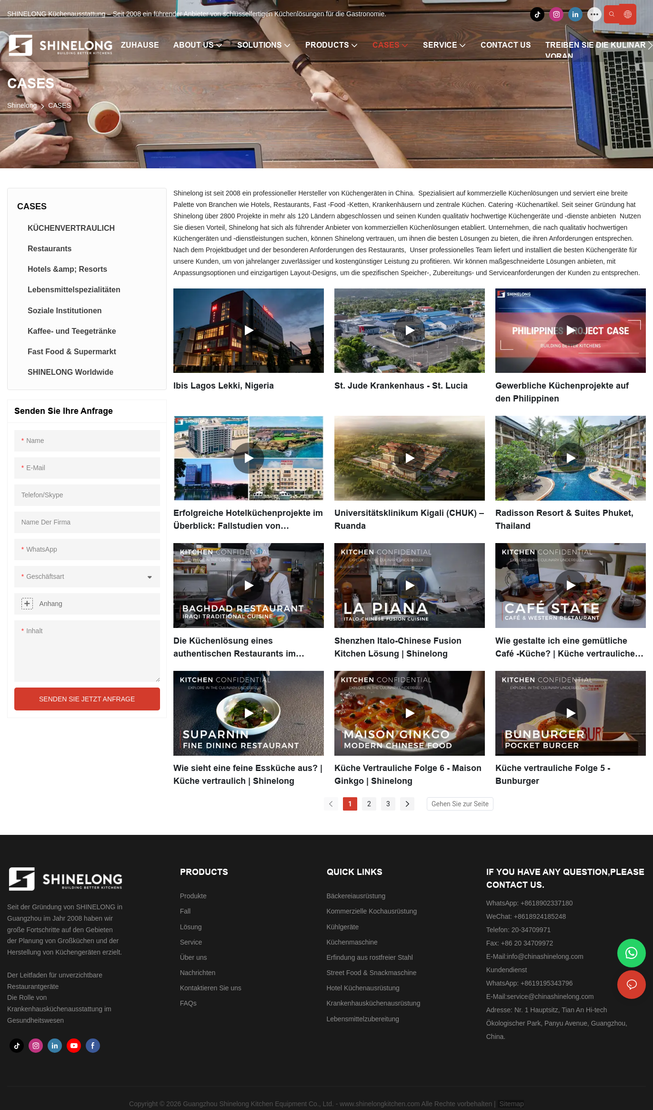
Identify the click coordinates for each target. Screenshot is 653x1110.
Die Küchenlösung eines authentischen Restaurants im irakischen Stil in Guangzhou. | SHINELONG (235, 648)
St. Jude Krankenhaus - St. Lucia (401, 386)
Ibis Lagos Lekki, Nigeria (223, 386)
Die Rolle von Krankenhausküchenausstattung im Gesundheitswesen (59, 1009)
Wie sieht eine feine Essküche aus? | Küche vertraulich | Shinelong (247, 774)
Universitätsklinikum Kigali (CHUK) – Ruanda (409, 519)
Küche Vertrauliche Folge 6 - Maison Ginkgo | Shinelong (408, 774)
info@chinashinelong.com (545, 956)
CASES (59, 105)
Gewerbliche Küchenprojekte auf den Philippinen (562, 392)
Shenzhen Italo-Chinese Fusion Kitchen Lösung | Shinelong (398, 647)
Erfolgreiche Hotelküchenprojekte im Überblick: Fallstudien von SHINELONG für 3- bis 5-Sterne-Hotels (248, 520)
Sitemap (511, 1104)
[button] (650, 45)
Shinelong (22, 105)
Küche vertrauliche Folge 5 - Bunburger (552, 774)
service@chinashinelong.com (550, 996)
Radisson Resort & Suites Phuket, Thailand (564, 519)
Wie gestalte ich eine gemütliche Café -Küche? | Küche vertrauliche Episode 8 (565, 648)
